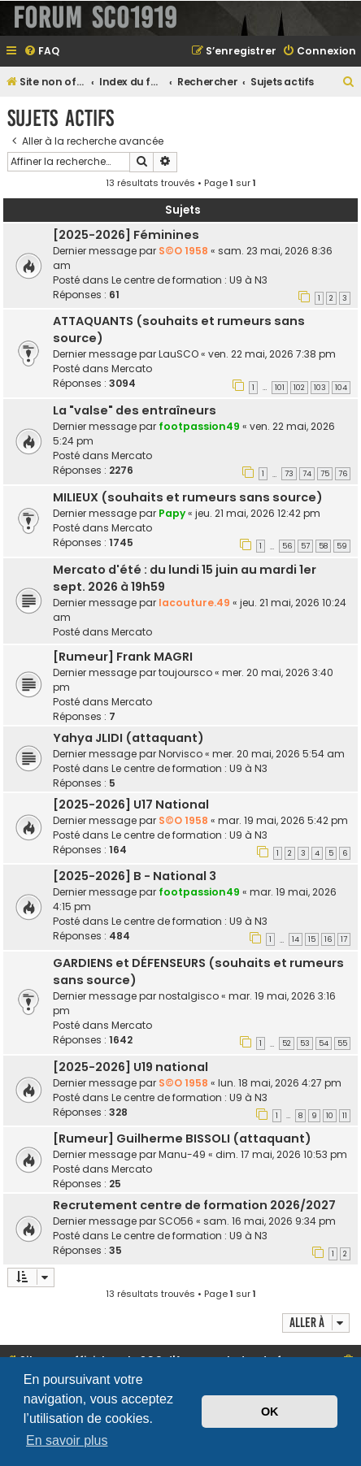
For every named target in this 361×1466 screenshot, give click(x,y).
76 (342, 474)
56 (287, 546)
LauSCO (178, 354)
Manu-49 (182, 1154)
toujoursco (185, 672)
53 (305, 1043)
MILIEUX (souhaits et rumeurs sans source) (188, 497)
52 (286, 1043)
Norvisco (180, 754)
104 (341, 388)
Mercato (131, 368)
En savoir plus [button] (67, 1440)
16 (328, 939)
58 (323, 546)
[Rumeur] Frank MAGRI (123, 656)
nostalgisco (189, 996)
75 (324, 474)
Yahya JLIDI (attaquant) (128, 738)
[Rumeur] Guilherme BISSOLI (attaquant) (182, 1138)
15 (311, 939)
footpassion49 (199, 426)
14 (295, 939)
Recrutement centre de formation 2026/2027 (194, 1205)
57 (305, 546)
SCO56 (176, 1221)
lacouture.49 (194, 602)
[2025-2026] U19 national (130, 1067)
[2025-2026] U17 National (131, 804)
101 (280, 388)
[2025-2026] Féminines (126, 235)
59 (342, 546)
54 (323, 1043)
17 (344, 939)
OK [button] (270, 1411)
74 (306, 474)
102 (299, 388)
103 (320, 388)
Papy (172, 513)
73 (289, 474)
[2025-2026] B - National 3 (134, 876)
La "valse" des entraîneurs (134, 410)
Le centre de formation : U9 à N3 (189, 280)
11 (344, 1116)
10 (329, 1116)
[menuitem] (41, 52)
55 (342, 1043)
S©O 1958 (183, 251)
